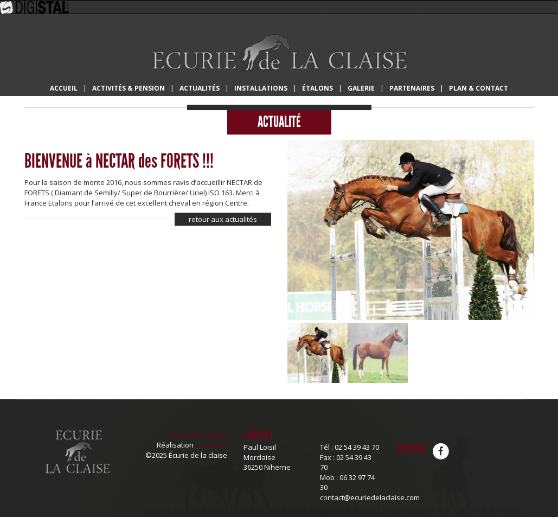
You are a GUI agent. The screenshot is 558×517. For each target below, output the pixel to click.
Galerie (361, 88)
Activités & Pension (128, 88)
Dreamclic (211, 445)
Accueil (64, 88)
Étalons (317, 88)
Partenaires (411, 88)
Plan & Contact (478, 88)
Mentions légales (199, 435)
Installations (260, 88)
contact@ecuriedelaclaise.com (370, 497)
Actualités (199, 88)
